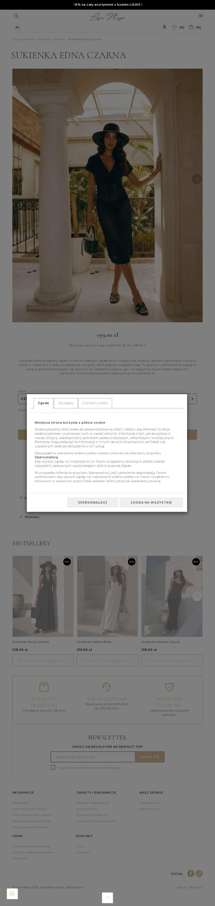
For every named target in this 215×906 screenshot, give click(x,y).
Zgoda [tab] (43, 403)
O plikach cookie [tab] (95, 403)
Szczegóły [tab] (66, 403)
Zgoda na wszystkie (151, 502)
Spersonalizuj (92, 502)
